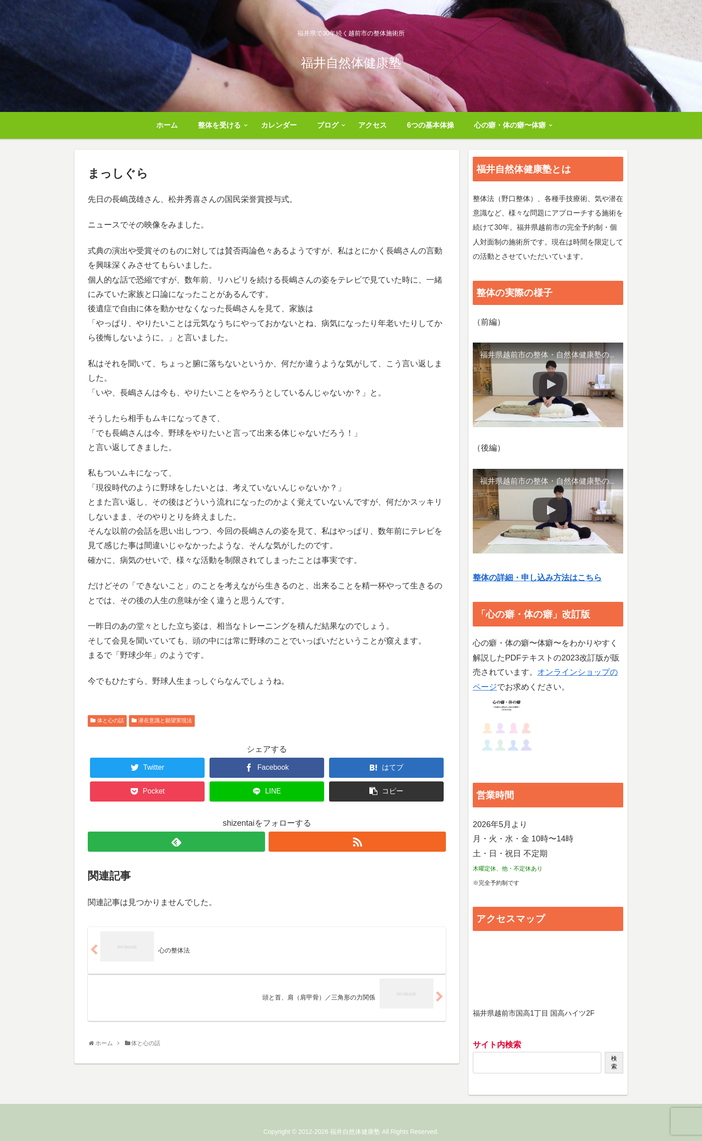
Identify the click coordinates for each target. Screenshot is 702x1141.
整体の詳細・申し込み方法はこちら (537, 577)
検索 (614, 1062)
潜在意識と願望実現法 (165, 720)
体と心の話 (110, 720)
